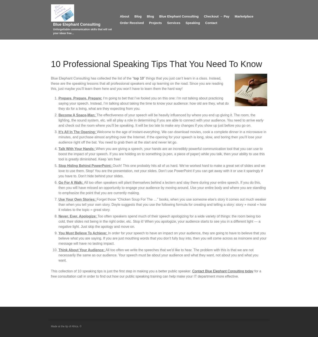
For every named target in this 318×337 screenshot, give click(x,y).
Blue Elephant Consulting (77, 24)
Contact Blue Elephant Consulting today (222, 271)
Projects (155, 23)
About (124, 16)
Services (174, 23)
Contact (211, 23)
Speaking (192, 23)
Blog (138, 16)
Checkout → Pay (216, 16)
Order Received (132, 23)
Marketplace (244, 16)
